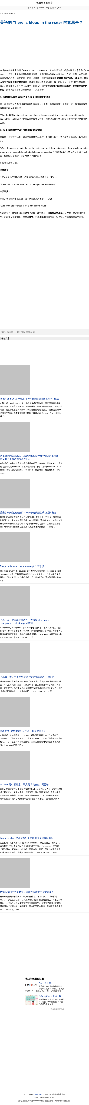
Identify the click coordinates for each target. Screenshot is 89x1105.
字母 (47, 7)
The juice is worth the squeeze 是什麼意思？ (23, 566)
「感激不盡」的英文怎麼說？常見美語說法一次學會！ (28, 677)
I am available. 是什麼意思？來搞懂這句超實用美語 (26, 838)
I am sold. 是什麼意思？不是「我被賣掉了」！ (24, 730)
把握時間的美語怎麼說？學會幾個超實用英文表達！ (27, 892)
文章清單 (3, 13)
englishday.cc (39, 1094)
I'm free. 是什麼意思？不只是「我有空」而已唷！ (25, 784)
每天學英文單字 (44, 3)
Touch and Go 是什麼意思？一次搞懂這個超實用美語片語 (30, 398)
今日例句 (40, 7)
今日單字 (31, 7)
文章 (59, 7)
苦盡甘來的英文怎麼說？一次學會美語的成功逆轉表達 (28, 512)
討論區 (53, 7)
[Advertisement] (44, 47)
